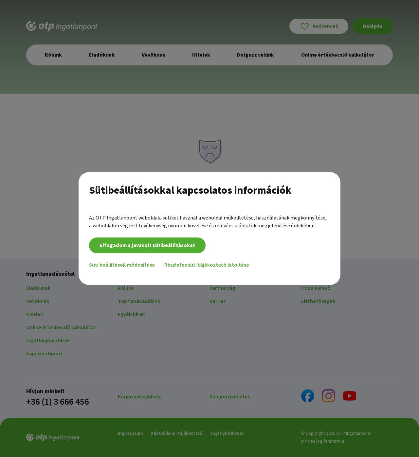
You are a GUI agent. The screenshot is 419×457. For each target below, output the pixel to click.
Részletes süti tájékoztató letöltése (207, 266)
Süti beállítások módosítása (122, 266)
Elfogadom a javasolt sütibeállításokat (147, 247)
